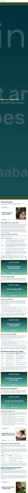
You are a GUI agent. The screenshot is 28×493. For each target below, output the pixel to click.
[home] (4, 1)
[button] (26, 1)
